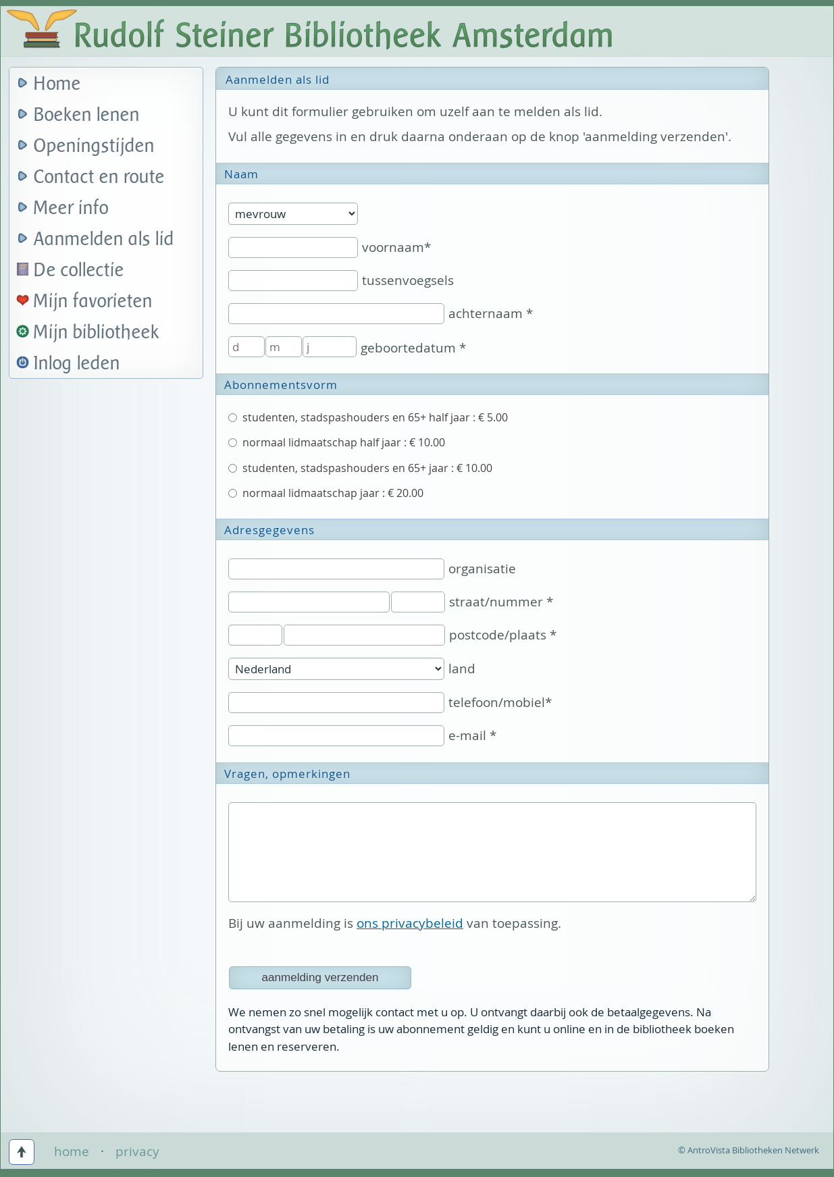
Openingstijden (94, 146)
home (71, 1151)
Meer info (71, 208)
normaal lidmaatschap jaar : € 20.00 (325, 493)
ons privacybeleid (410, 923)
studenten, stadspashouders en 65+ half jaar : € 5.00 (368, 417)
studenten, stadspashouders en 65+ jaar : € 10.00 (360, 468)
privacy (137, 1151)
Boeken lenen (87, 115)
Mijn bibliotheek (96, 332)
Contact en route (99, 177)
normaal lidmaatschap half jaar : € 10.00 (336, 442)
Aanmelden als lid (104, 239)
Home (57, 84)
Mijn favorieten (93, 301)
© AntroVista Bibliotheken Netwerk (748, 1150)
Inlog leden (77, 363)
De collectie (79, 270)
